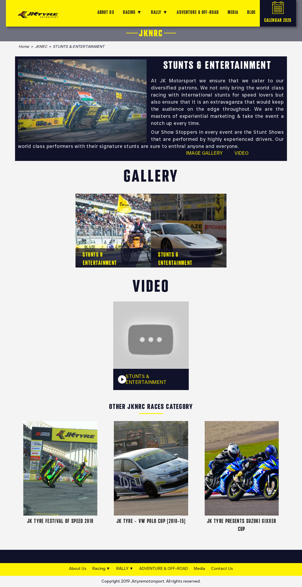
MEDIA (233, 12)
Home (24, 46)
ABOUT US (105, 12)
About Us (77, 568)
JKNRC (41, 46)
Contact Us (222, 568)
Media (199, 568)
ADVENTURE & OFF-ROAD (198, 12)
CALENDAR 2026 (278, 12)
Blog (251, 12)
